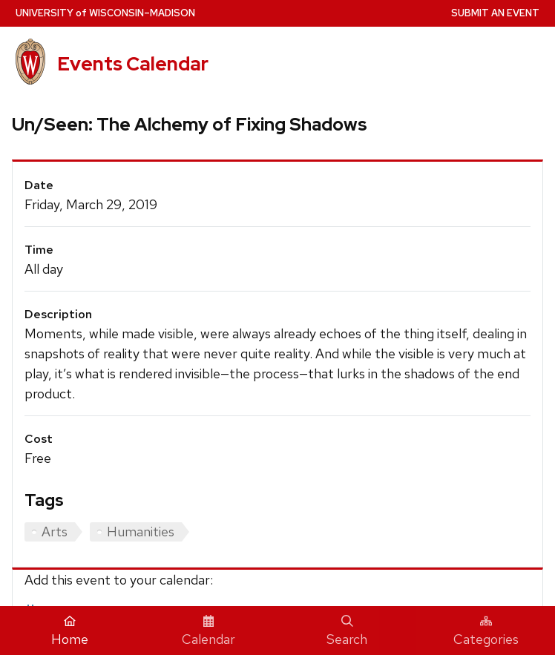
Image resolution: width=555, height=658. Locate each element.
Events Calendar (132, 63)
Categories (486, 631)
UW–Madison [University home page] (105, 13)
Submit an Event (495, 13)
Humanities (140, 531)
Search (346, 631)
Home (69, 631)
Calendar (208, 631)
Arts (55, 531)
